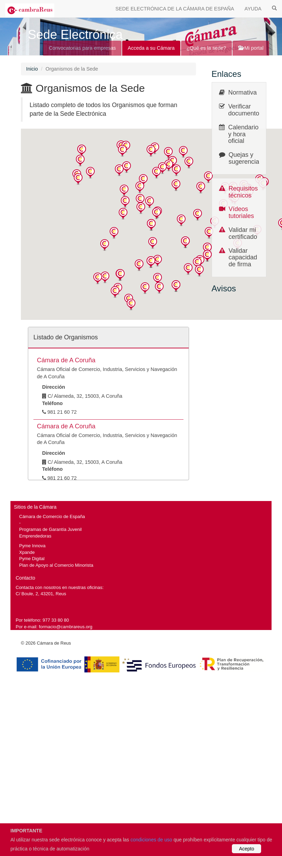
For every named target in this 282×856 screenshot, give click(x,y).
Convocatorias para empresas (82, 48)
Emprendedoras (35, 536)
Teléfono (52, 403)
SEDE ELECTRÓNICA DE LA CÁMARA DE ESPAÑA (175, 8)
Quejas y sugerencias (246, 158)
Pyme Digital (32, 558)
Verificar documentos (245, 110)
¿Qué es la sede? (206, 48)
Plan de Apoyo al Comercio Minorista (56, 565)
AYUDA (252, 8)
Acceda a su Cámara (151, 48)
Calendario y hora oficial (243, 134)
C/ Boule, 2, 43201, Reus (41, 593)
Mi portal (251, 48)
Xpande (27, 552)
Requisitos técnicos (243, 192)
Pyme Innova (32, 545)
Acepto (246, 848)
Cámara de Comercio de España (52, 516)
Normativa (242, 92)
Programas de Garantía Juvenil (50, 529)
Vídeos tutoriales (241, 212)
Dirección (53, 387)
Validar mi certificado (243, 233)
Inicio (32, 69)
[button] (81, 151)
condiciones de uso (151, 839)
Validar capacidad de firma (243, 257)
